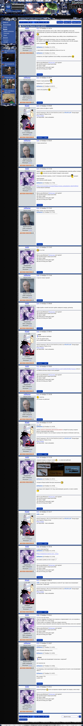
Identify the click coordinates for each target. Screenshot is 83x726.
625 (38, 169)
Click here (52, 62)
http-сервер (40, 115)
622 (38, 78)
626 (38, 208)
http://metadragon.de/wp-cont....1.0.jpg (47, 554)
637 (38, 580)
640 (38, 687)
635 (38, 512)
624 (38, 141)
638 (38, 615)
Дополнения (7, 25)
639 (30, 134)
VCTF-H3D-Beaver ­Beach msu (10, 91)
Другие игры (38, 18)
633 (38, 423)
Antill (27, 28)
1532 (30, 50)
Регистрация (9, 11)
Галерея (5, 38)
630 (38, 332)
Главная (22, 18)
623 (38, 106)
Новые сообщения (9, 31)
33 (36, 22)
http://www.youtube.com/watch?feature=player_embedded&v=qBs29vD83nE (57, 186)
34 (38, 22)
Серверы (5, 40)
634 (38, 457)
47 (43, 22)
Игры (32, 18)
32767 (30, 99)
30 (28, 22)
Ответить (60, 22)
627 (38, 247)
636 (38, 547)
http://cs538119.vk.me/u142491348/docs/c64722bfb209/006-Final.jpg (56, 369)
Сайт (45, 137)
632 (38, 394)
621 (38, 28)
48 (46, 22)
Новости (5, 22)
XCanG (27, 106)
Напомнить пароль (16, 11)
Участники (6, 33)
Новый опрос (76, 22)
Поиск (5, 35)
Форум (5, 29)
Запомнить (8, 10)
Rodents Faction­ (9, 77)
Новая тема (67, 22)
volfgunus (27, 77)
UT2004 (6, 42)
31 (31, 22)
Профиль (39, 74)
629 (38, 303)
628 (38, 275)
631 (38, 366)
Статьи (5, 27)
